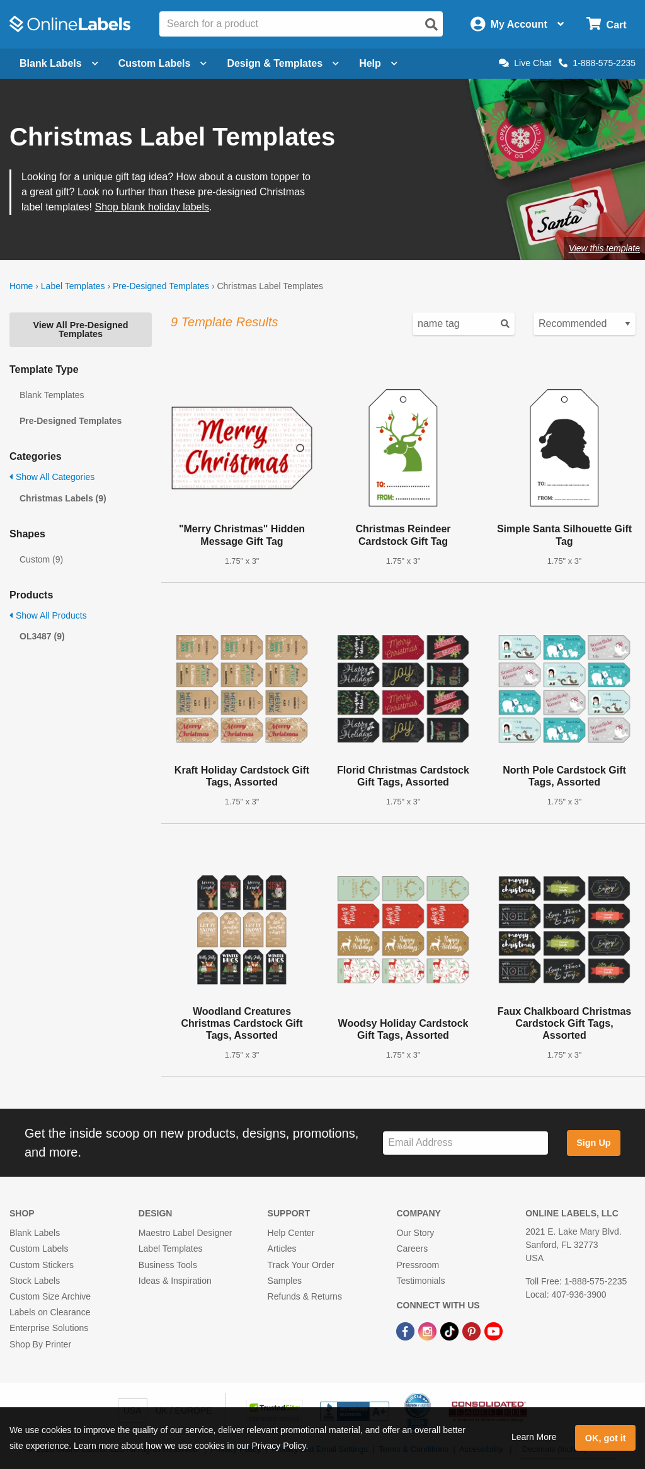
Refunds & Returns (305, 1296)
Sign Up (593, 1143)
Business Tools (168, 1265)
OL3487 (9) (42, 636)
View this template (604, 248)
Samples (285, 1281)
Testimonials (420, 1281)
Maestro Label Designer (185, 1233)
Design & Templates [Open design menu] (283, 63)
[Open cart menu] (606, 24)
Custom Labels (38, 1248)
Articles (282, 1248)
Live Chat (525, 63)
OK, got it (605, 1438)
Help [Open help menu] (378, 63)
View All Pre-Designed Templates (80, 329)
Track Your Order (301, 1265)
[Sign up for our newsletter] (465, 1143)
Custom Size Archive (50, 1296)
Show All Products (48, 615)
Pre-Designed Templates (161, 286)
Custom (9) (41, 559)
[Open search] (431, 24)
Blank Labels (34, 1233)
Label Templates (73, 286)
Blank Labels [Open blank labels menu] (59, 63)
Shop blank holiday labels (152, 207)
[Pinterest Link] (472, 1330)
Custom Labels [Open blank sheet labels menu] (162, 63)
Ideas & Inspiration (175, 1281)
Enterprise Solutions (48, 1328)
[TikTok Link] (450, 1330)
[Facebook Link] (406, 1330)
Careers (412, 1248)
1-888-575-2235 (597, 63)
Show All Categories (51, 477)
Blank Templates (52, 395)
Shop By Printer (40, 1344)
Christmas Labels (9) (63, 498)
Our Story (415, 1233)
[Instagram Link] (428, 1330)
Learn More (534, 1437)
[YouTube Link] (493, 1330)
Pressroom (417, 1265)
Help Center (291, 1233)
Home (21, 286)
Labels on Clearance (49, 1312)
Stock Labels (34, 1281)
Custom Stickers (41, 1265)
